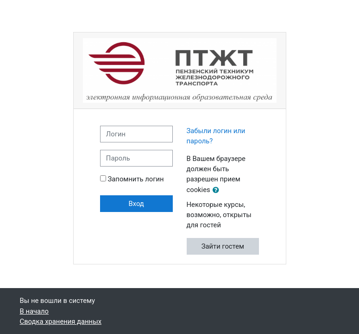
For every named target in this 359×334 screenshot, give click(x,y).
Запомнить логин (136, 179)
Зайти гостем (223, 246)
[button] (218, 190)
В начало (34, 311)
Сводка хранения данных (60, 321)
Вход (136, 203)
